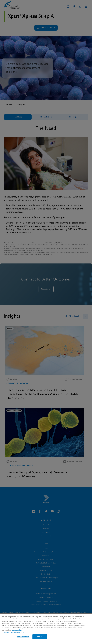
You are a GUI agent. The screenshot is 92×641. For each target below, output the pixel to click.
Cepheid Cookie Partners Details (13, 632)
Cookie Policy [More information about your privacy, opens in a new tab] (17, 630)
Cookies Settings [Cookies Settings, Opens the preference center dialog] (23, 637)
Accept (39, 637)
